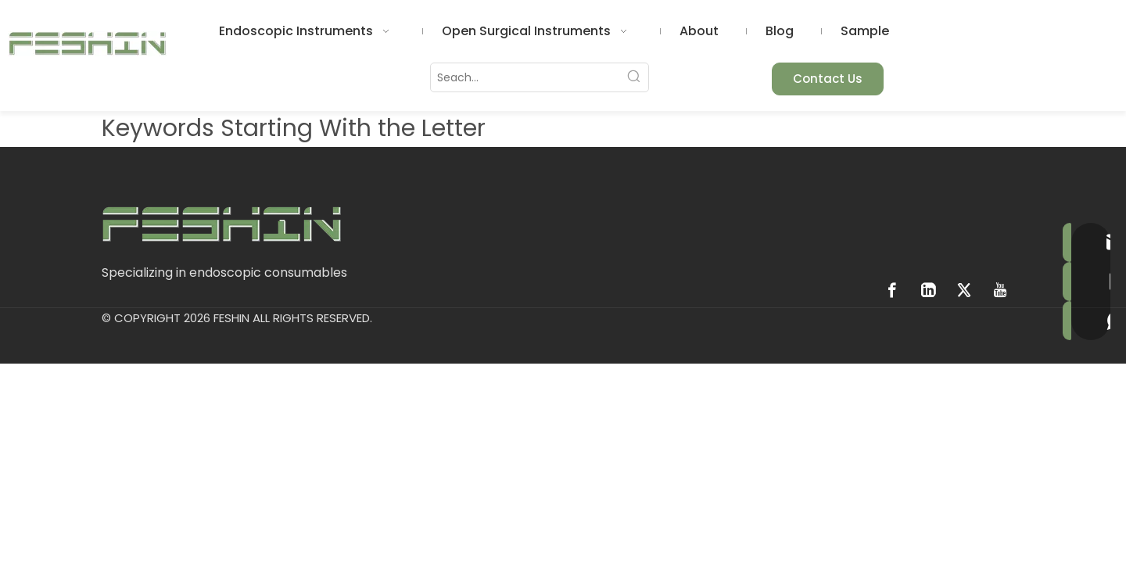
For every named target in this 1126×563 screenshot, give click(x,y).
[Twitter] (964, 290)
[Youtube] (1000, 290)
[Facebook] (892, 290)
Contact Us (827, 78)
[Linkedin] (928, 290)
